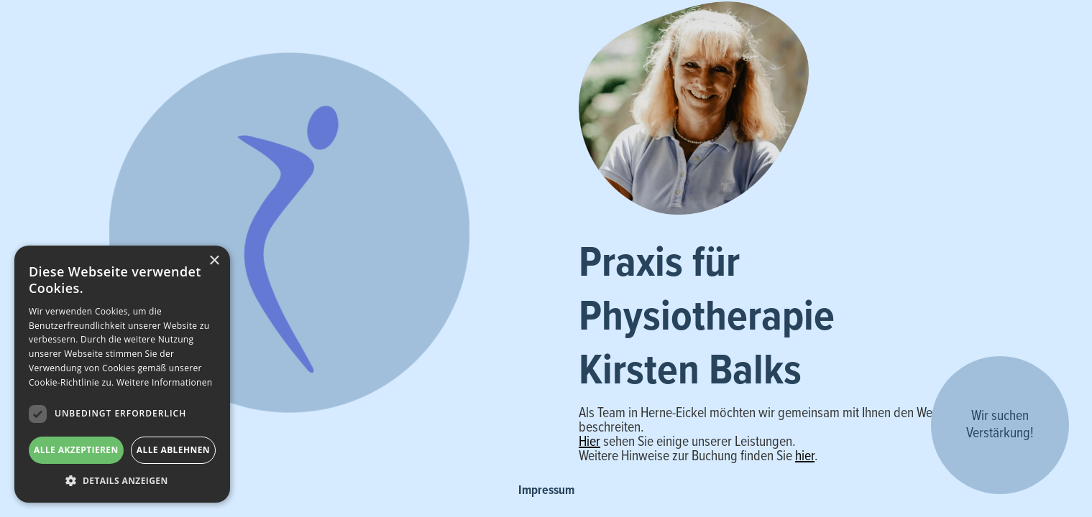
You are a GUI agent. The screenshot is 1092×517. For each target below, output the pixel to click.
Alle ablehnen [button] (173, 450)
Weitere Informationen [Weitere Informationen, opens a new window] (164, 382)
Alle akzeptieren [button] (76, 450)
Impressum (546, 491)
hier (805, 456)
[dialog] (122, 374)
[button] (122, 480)
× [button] (213, 261)
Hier (589, 442)
